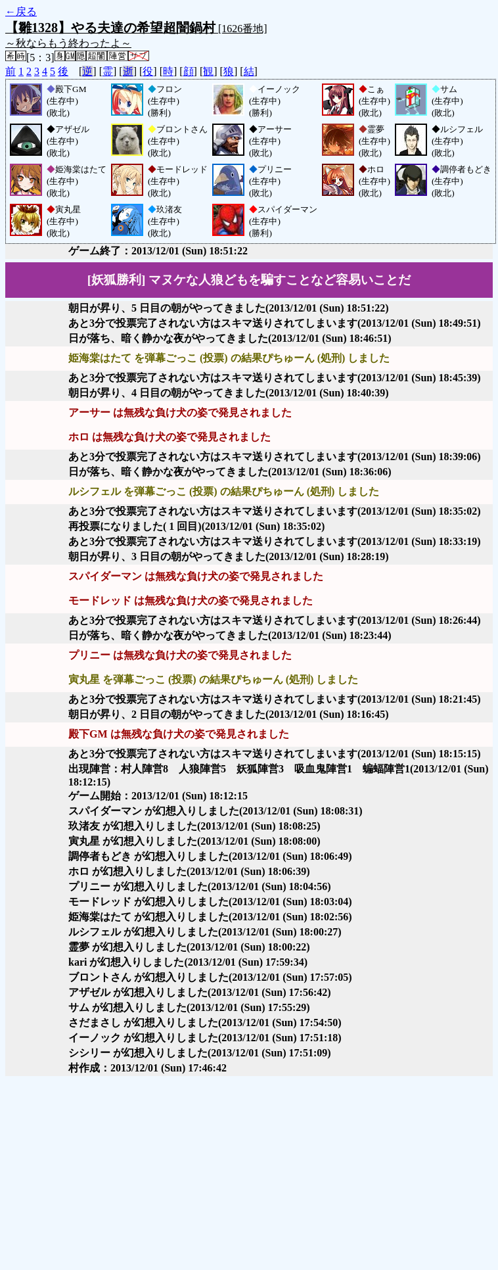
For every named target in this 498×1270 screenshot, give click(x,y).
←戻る (21, 11)
